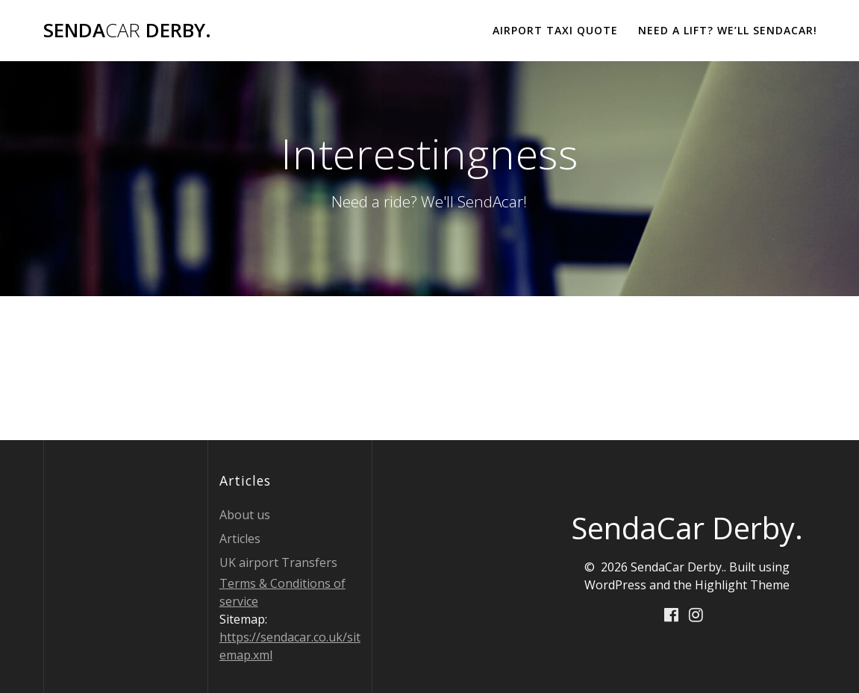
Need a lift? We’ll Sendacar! (727, 30)
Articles (239, 538)
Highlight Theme (742, 585)
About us (244, 515)
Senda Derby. (127, 30)
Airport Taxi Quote (555, 30)
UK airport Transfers (278, 562)
